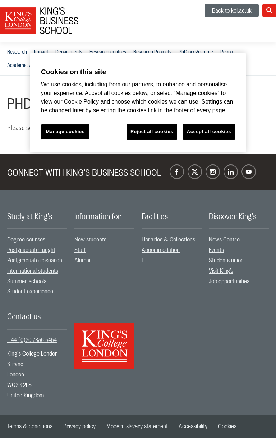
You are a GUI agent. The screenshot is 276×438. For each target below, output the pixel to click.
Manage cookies (65, 131)
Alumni (82, 260)
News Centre (224, 240)
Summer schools (26, 281)
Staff (80, 250)
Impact (41, 52)
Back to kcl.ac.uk (232, 11)
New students (90, 240)
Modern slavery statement (137, 426)
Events (216, 250)
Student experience (30, 291)
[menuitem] (17, 52)
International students (32, 271)
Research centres (107, 52)
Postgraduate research (34, 260)
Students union (226, 260)
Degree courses (26, 240)
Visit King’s (221, 271)
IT (144, 260)
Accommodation (161, 250)
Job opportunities (229, 281)
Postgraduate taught (31, 250)
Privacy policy (79, 426)
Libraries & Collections (168, 240)
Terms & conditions (29, 426)
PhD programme (196, 52)
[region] (138, 103)
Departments (68, 52)
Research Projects (152, 52)
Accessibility (193, 426)
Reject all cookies (151, 131)
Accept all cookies (209, 131)
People (227, 52)
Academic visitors (25, 65)
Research (17, 52)
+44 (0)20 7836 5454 (32, 340)
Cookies (227, 426)
